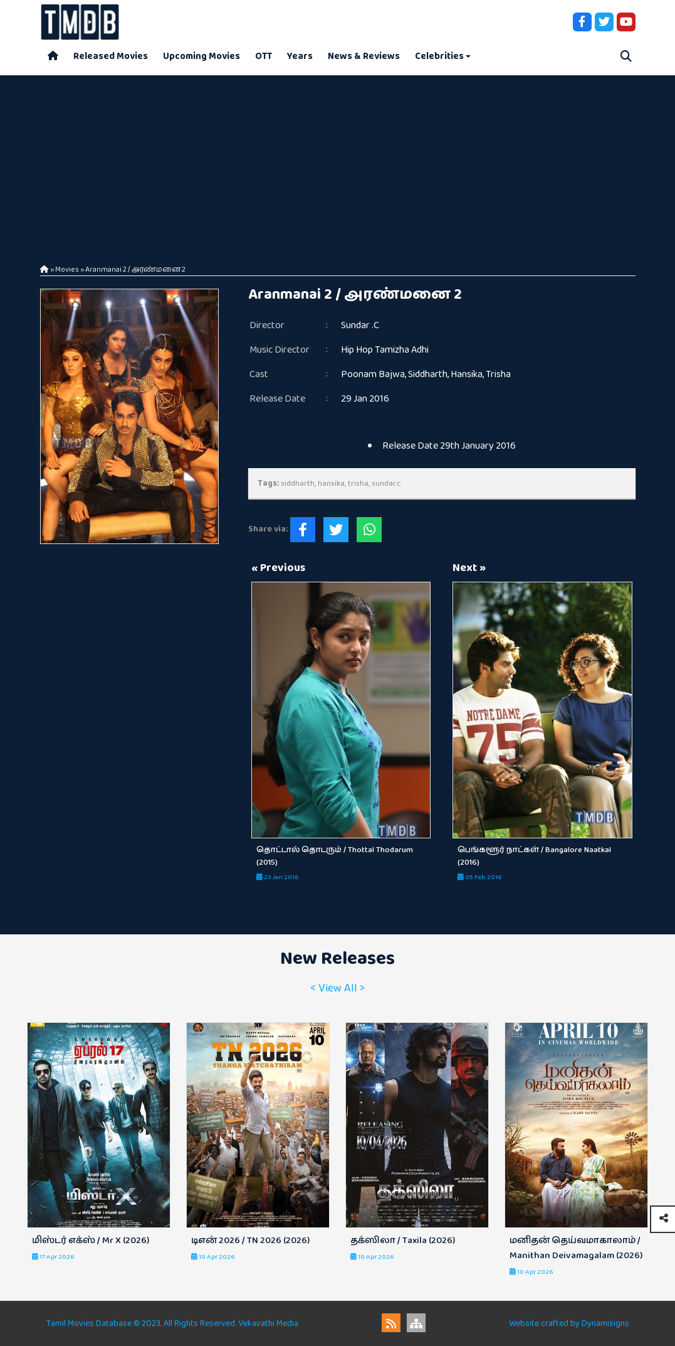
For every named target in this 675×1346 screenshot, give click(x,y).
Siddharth (427, 374)
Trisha (498, 374)
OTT (263, 56)
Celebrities (439, 56)
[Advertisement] (337, 163)
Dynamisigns (605, 1323)
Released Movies (110, 56)
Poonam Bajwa (373, 374)
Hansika (467, 374)
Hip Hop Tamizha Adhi (385, 350)
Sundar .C (360, 325)
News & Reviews (364, 56)
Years (300, 56)
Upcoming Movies (201, 56)
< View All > (337, 988)
